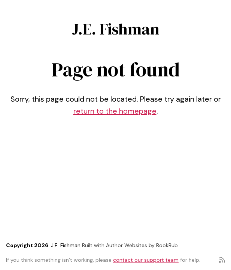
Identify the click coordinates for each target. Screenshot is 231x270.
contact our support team (146, 259)
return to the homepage (114, 111)
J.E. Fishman (115, 29)
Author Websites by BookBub (142, 245)
